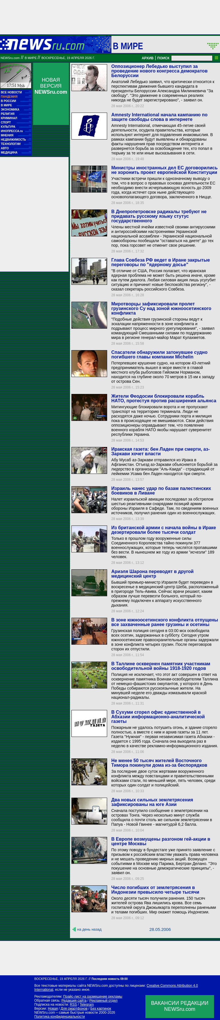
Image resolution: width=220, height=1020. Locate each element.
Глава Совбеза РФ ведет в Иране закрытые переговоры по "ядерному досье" (160, 262)
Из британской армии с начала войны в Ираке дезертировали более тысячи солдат (163, 530)
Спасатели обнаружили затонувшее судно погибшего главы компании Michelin (159, 354)
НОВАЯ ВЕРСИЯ (51, 86)
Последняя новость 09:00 (109, 978)
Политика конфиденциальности (59, 1017)
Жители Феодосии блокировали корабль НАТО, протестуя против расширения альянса (163, 398)
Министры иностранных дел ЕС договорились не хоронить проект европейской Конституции (164, 170)
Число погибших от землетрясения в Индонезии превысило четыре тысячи (155, 890)
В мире (128, 45)
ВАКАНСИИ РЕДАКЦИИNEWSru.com (180, 1006)
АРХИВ (148, 58)
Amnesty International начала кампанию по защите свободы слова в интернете (159, 117)
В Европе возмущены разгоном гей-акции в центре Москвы (160, 841)
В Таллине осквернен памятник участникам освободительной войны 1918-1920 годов (160, 666)
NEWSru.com (10, 58)
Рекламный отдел (103, 1001)
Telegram (87, 1005)
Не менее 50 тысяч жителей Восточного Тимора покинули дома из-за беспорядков (159, 763)
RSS (73, 1005)
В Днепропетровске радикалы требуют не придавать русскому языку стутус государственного (158, 216)
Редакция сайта (74, 1001)
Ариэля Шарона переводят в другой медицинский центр (152, 573)
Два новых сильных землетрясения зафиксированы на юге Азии (152, 802)
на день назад (89, 929)
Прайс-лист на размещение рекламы (92, 996)
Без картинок (100, 1009)
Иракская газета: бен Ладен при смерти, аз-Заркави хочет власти (160, 451)
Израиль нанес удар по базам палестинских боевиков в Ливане (161, 490)
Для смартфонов (74, 1009)
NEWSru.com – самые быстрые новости (66, 1013)
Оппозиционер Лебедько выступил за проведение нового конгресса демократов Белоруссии (159, 71)
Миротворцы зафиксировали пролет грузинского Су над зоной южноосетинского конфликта (161, 308)
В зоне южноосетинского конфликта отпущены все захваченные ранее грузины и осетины (164, 622)
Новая (53, 1009)
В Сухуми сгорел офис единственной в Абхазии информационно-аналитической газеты (158, 717)
